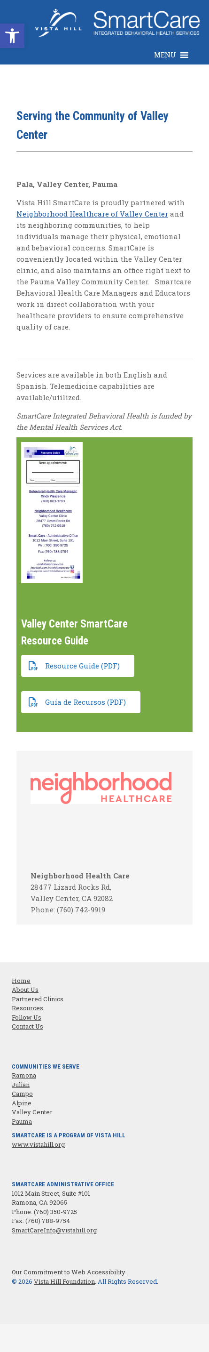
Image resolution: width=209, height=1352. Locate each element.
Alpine (21, 1103)
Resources (27, 1008)
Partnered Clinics (37, 999)
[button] (165, 55)
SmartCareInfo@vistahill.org (54, 1230)
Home (21, 980)
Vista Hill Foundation (64, 1281)
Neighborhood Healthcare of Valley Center (92, 213)
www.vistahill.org (38, 1144)
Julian (21, 1084)
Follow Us (26, 1017)
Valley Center (32, 1112)
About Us (25, 989)
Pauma (22, 1121)
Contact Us (27, 1026)
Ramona (24, 1075)
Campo (22, 1093)
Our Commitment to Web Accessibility (68, 1272)
